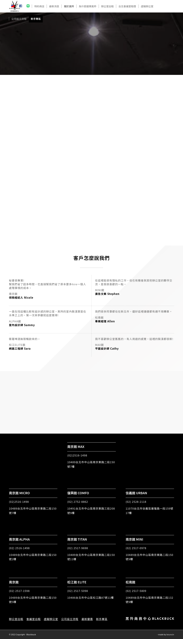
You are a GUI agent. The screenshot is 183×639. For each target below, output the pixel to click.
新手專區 (101, 619)
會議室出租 (33, 619)
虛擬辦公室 (51, 619)
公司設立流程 (69, 619)
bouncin (170, 634)
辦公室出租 (16, 619)
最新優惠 (87, 619)
